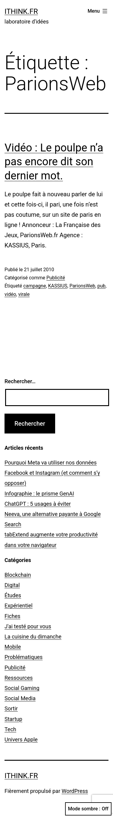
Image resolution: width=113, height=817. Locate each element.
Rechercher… (20, 381)
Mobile (13, 647)
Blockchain (18, 575)
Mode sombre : (88, 808)
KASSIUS (57, 286)
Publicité (55, 278)
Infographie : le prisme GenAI (39, 493)
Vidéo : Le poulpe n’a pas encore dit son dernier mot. (54, 161)
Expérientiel (19, 605)
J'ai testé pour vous (28, 626)
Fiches (12, 616)
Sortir (11, 708)
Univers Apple (21, 739)
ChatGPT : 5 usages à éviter (38, 504)
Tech (10, 729)
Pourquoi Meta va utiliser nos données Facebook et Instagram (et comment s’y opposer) (52, 472)
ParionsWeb (82, 286)
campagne (34, 286)
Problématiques (23, 657)
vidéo (10, 294)
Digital (12, 585)
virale (24, 294)
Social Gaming (22, 688)
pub (101, 286)
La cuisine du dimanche (33, 636)
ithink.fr (21, 11)
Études (13, 595)
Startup (13, 719)
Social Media (20, 698)
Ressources (19, 678)
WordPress (74, 791)
